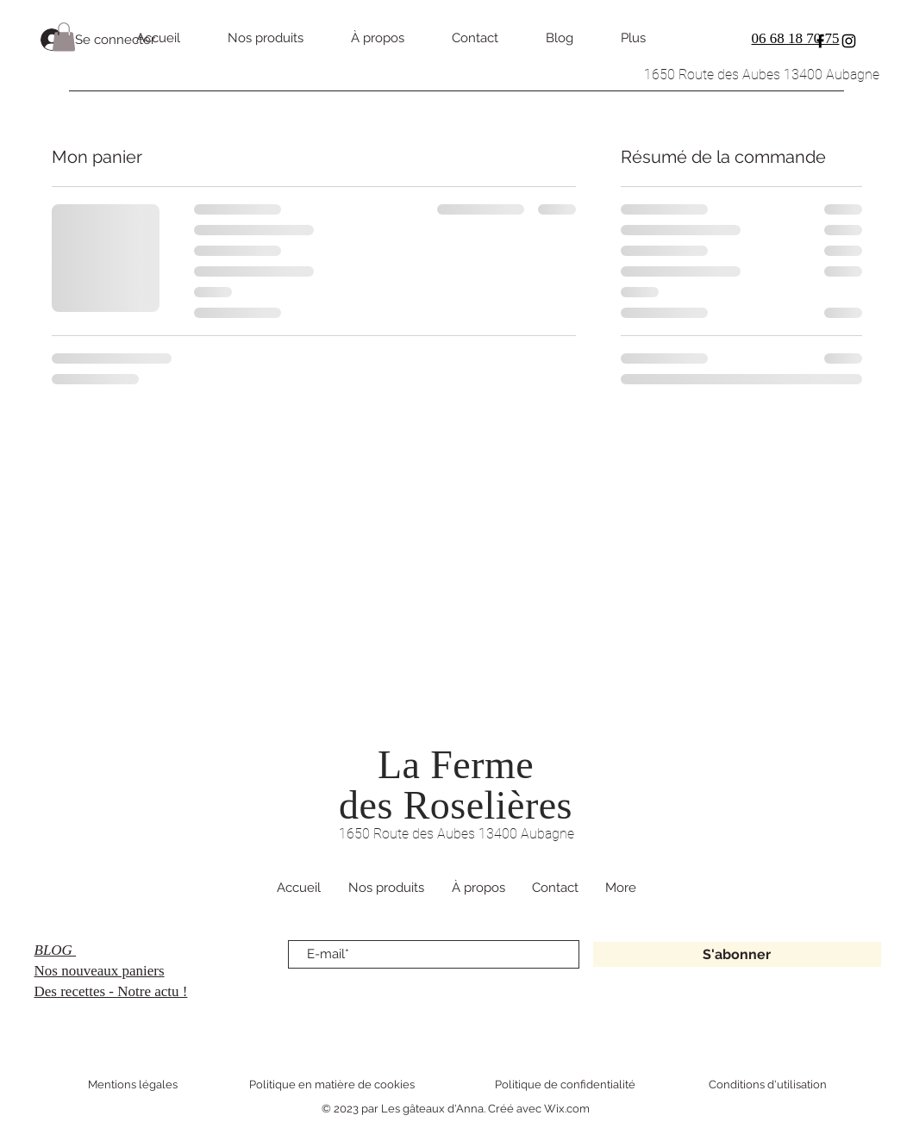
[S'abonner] (737, 954)
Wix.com (567, 1108)
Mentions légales (133, 1084)
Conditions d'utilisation (768, 1084)
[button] (64, 36)
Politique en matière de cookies (333, 1084)
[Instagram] (849, 41)
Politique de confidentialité (565, 1084)
